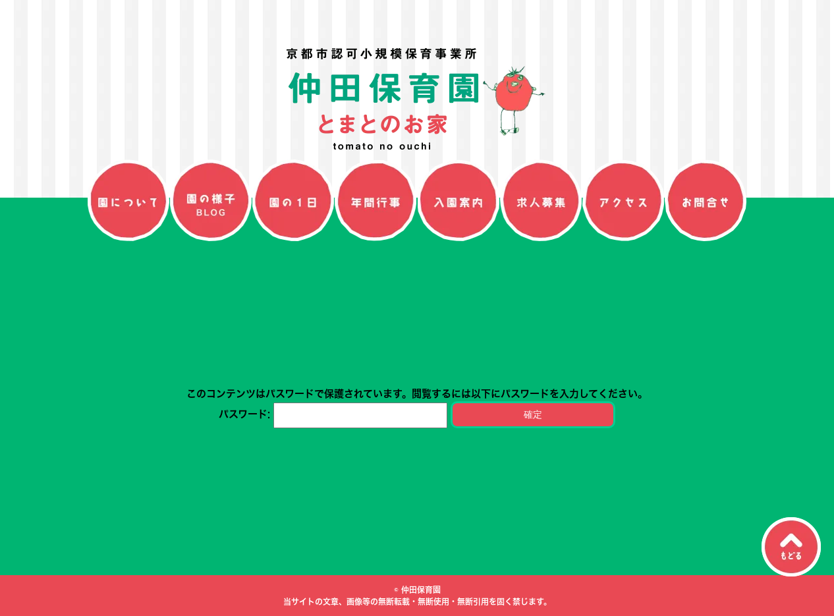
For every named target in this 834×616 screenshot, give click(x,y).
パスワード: (333, 414)
